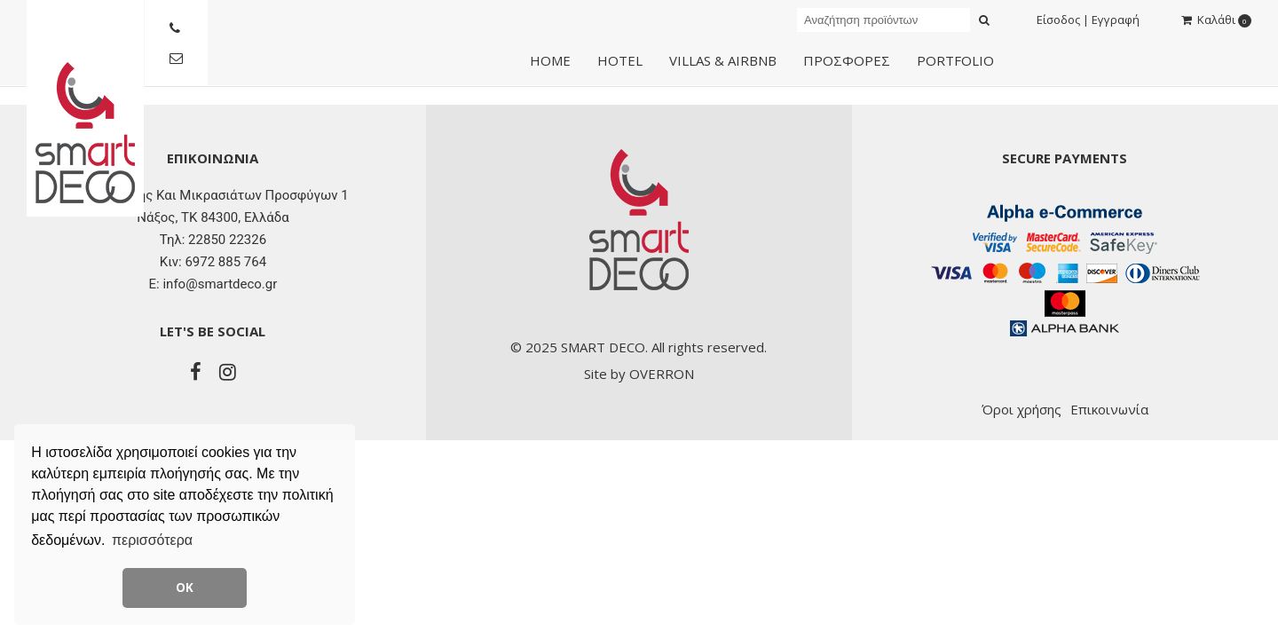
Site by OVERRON (639, 374)
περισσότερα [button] (152, 540)
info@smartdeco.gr (219, 284)
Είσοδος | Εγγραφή (1088, 20)
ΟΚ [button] (184, 588)
